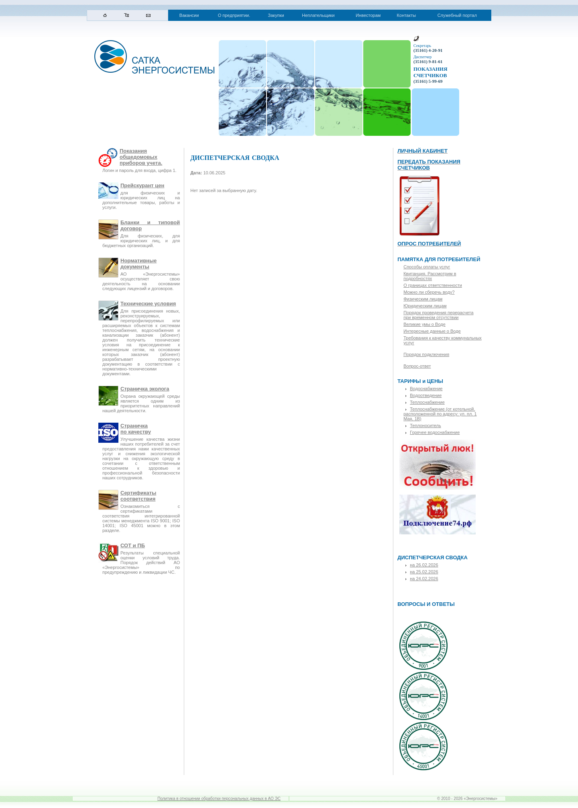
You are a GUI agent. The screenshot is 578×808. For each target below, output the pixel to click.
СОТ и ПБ (132, 545)
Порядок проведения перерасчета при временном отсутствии (438, 315)
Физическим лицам (422, 299)
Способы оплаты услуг (426, 266)
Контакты (406, 15)
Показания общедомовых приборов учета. (141, 157)
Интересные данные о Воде (432, 331)
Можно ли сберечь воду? (428, 292)
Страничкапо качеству (135, 429)
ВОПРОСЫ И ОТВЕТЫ (426, 604)
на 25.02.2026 (424, 571)
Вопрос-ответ (417, 366)
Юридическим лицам (424, 305)
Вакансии (189, 15)
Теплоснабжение (427, 402)
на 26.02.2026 (424, 565)
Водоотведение (426, 395)
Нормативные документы (138, 264)
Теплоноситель (425, 425)
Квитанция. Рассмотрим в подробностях (429, 276)
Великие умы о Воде (424, 324)
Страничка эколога (144, 389)
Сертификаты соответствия (138, 496)
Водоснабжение (426, 388)
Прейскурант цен (142, 185)
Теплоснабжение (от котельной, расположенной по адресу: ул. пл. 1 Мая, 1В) (439, 414)
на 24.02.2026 (424, 578)
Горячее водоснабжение (435, 432)
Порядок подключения (426, 354)
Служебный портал (457, 15)
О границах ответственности (432, 285)
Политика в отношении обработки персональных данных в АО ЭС (219, 798)
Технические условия (148, 304)
